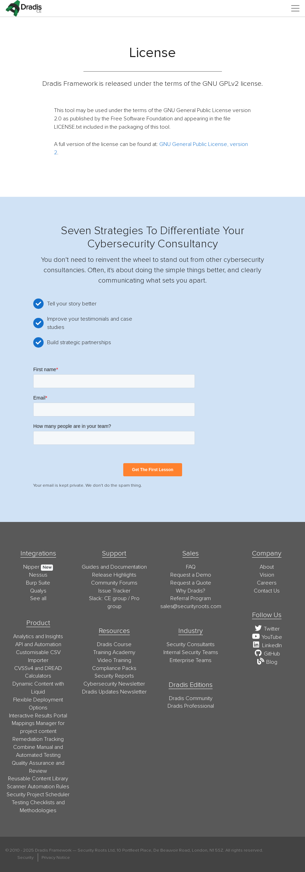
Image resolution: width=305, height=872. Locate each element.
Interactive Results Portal (38, 715)
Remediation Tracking (38, 739)
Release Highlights (114, 574)
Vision (267, 574)
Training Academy (114, 652)
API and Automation (38, 644)
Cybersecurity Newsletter (114, 683)
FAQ (191, 566)
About (267, 566)
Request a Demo (190, 574)
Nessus (38, 574)
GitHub (267, 653)
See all (38, 598)
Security (25, 857)
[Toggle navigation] (295, 8)
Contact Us (267, 590)
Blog (266, 662)
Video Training (114, 660)
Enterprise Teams (191, 660)
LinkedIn (267, 645)
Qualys (38, 590)
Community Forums (114, 582)
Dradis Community (191, 698)
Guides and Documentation (114, 566)
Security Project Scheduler (38, 794)
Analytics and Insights (38, 636)
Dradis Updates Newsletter (114, 691)
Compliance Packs (114, 668)
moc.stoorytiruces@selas (190, 606)
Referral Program (190, 598)
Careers (267, 582)
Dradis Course (114, 644)
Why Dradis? (190, 590)
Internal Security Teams (190, 652)
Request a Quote (190, 582)
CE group (115, 598)
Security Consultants (191, 644)
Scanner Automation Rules (38, 786)
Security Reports (114, 675)
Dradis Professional (191, 706)
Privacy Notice (56, 857)
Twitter (267, 628)
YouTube (267, 637)
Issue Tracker (114, 590)
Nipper (31, 566)
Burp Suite (38, 582)
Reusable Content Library (38, 778)
